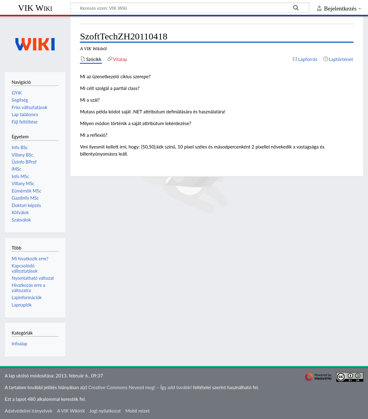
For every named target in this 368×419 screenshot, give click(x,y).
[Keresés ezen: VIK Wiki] (190, 8)
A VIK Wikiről (70, 410)
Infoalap (19, 343)
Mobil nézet (137, 410)
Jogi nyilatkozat (105, 410)
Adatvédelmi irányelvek (28, 410)
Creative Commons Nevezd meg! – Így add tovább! (140, 387)
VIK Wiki (35, 8)
